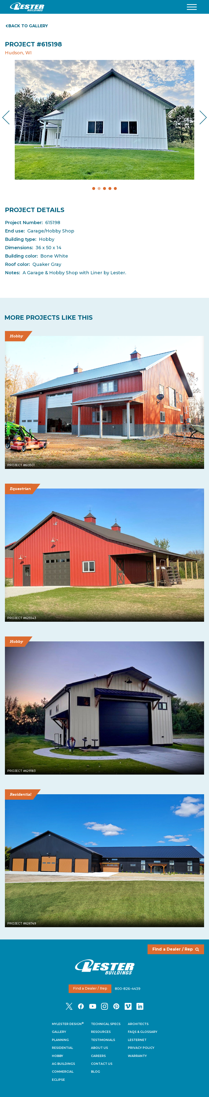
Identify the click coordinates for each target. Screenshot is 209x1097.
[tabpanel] (104, 119)
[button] (192, 7)
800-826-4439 (127, 988)
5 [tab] (115, 188)
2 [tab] (99, 188)
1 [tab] (93, 188)
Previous (10, 118)
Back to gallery (27, 26)
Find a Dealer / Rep (175, 949)
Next (199, 118)
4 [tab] (109, 188)
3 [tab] (104, 188)
